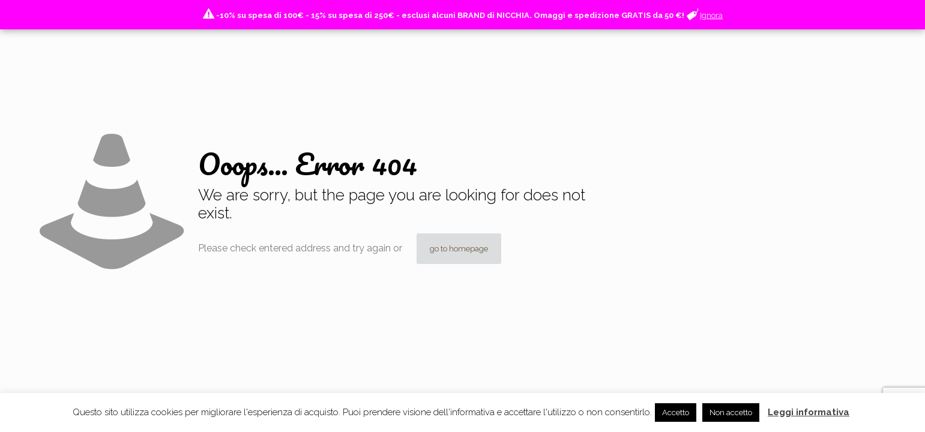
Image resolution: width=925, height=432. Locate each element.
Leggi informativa (808, 412)
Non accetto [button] (731, 412)
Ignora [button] (711, 15)
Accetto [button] (675, 412)
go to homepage (459, 248)
